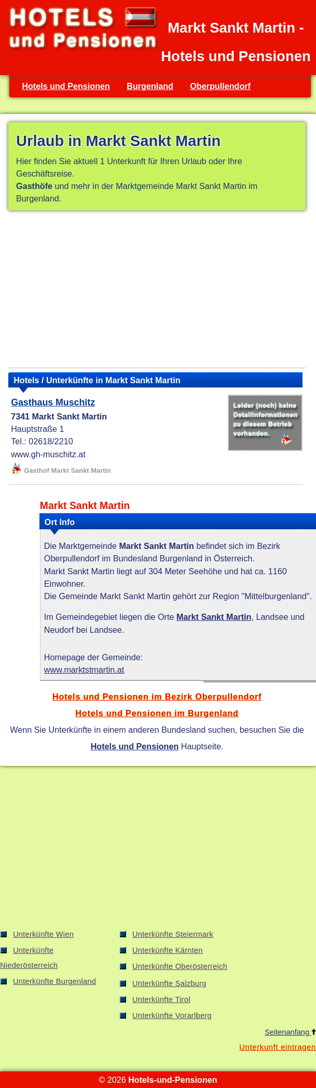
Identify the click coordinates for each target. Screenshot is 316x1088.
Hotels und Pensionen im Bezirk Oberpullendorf (157, 696)
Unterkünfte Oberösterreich (179, 966)
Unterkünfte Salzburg (169, 983)
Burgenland (150, 86)
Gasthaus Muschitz (53, 402)
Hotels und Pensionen (66, 86)
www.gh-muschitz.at (48, 454)
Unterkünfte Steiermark (172, 934)
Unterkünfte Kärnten (167, 950)
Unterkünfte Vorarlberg (172, 1015)
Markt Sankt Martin (214, 616)
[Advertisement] (157, 291)
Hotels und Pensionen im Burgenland (156, 713)
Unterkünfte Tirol (161, 999)
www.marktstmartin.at (84, 669)
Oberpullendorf (220, 86)
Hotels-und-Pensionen (172, 1079)
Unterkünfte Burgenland (54, 981)
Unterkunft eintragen (277, 1047)
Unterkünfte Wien (43, 934)
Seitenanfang (290, 1032)
